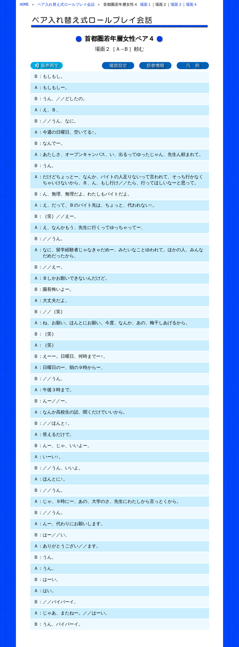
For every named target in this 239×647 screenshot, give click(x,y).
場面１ (145, 4)
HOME (24, 4)
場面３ (176, 4)
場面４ (191, 4)
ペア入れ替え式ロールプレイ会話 (66, 4)
